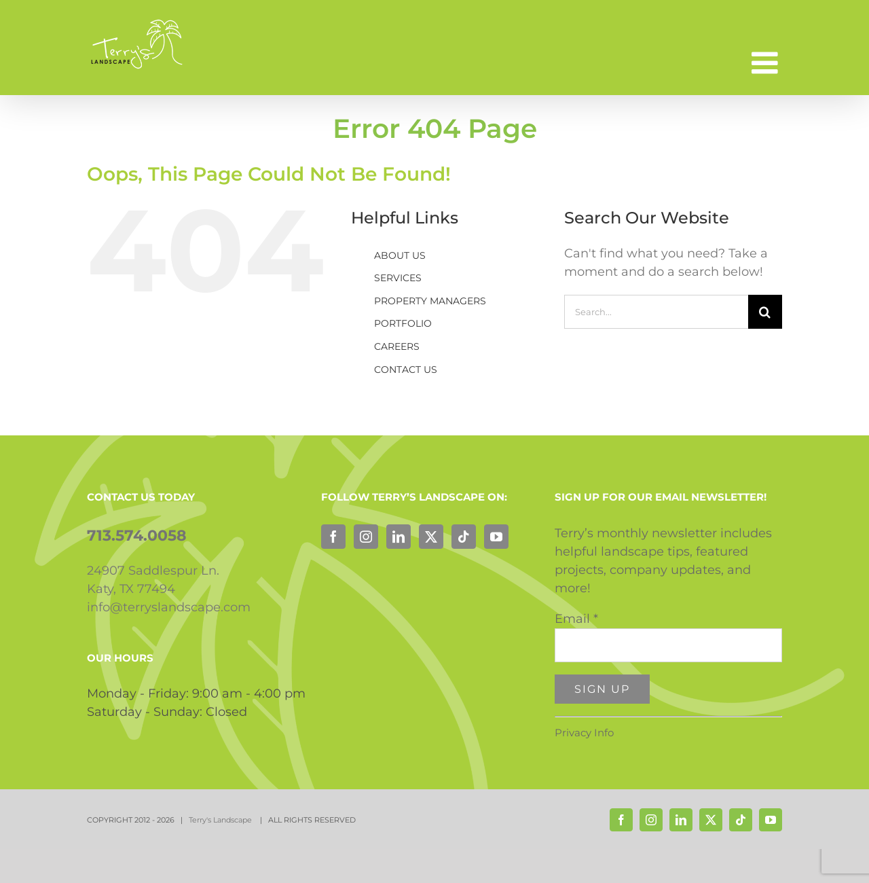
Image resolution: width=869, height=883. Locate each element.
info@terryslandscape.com (169, 607)
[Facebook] (333, 536)
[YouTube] (496, 536)
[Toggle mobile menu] (767, 63)
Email (576, 618)
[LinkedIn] (398, 536)
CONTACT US (405, 369)
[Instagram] (366, 536)
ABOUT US (400, 255)
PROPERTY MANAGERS (430, 301)
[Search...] (656, 312)
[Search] (765, 312)
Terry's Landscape (221, 820)
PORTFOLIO (403, 323)
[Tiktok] (463, 536)
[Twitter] (431, 536)
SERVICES (398, 278)
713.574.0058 (137, 535)
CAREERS (397, 346)
